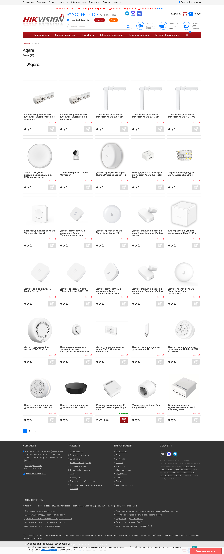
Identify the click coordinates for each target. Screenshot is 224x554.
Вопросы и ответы (124, 485)
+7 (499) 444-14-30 (81, 14)
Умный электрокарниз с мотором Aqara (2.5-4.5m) (110, 115)
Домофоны (88, 35)
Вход (182, 2)
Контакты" (162, 8)
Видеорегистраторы (65, 35)
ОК (194, 548)
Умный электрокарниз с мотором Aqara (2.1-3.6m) (146, 115)
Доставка (41, 2)
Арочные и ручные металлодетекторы (42, 526)
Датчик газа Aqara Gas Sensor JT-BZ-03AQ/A (36, 348)
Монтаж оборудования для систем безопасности (139, 515)
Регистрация (195, 2)
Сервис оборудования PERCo (129, 518)
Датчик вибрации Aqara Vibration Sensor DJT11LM (74, 289)
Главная (26, 43)
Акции (114, 20)
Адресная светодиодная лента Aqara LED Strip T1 (181, 173)
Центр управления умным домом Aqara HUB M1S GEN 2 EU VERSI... (184, 349)
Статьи (119, 481)
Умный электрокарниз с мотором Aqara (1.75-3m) (182, 115)
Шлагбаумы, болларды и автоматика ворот (44, 515)
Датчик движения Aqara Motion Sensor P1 (37, 289)
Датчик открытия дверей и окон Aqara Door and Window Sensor (147, 233)
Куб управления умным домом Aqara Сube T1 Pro (182, 231)
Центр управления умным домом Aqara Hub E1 (146, 348)
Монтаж (100, 20)
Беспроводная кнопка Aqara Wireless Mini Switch (39, 231)
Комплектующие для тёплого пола (86, 485)
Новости (117, 2)
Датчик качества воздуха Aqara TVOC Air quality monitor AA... (110, 349)
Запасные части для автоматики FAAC (134, 526)
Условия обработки (49, 550)
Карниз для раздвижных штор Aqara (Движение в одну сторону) (73, 116)
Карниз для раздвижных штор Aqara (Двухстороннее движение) (39, 116)
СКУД (72, 474)
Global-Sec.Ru (84, 506)
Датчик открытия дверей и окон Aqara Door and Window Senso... (147, 291)
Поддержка (94, 2)
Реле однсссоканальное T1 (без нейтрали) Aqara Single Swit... (111, 407)
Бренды (106, 2)
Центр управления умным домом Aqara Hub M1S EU (38, 406)
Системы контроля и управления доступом (44, 522)
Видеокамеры (41, 35)
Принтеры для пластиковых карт (39, 511)
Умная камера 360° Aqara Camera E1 (74, 173)
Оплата (52, 2)
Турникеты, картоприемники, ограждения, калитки (48, 518)
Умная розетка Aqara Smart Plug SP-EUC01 (147, 406)
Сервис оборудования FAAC (129, 522)
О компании (28, 2)
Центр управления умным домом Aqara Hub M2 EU (74, 406)
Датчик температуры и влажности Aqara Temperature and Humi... (73, 233)
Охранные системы (139, 35)
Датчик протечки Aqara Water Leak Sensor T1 (109, 231)
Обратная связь (78, 2)
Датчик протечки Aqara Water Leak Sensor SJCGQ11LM (181, 291)
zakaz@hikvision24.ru (80, 20)
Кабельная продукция (111, 35)
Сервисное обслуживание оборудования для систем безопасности (147, 511)
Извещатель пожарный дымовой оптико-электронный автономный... (75, 349)
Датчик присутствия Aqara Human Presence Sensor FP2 (111, 173)
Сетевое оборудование (167, 35)
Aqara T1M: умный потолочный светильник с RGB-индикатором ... (38, 175)
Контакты (63, 2)
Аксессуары (75, 477)
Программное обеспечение (82, 481)
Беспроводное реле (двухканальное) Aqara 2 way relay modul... (181, 407)
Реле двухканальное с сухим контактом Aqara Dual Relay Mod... (147, 175)
